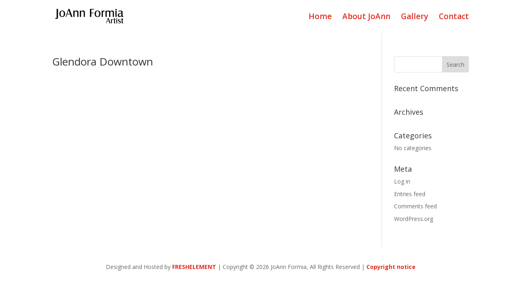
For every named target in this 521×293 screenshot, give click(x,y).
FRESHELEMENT (194, 267)
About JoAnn (366, 17)
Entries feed (409, 194)
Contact (454, 17)
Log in (402, 181)
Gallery (414, 17)
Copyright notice (391, 267)
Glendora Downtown (102, 61)
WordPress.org (413, 219)
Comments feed (415, 206)
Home (320, 17)
